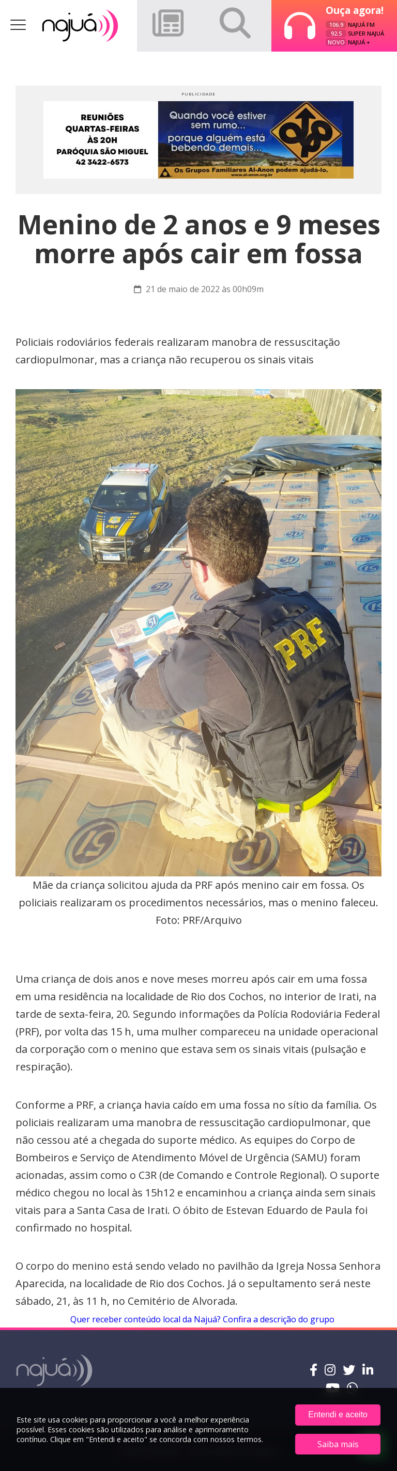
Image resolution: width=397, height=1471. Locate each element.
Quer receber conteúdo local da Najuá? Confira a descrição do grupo (201, 1319)
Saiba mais (338, 1444)
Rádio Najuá (80, 25)
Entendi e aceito (338, 1414)
